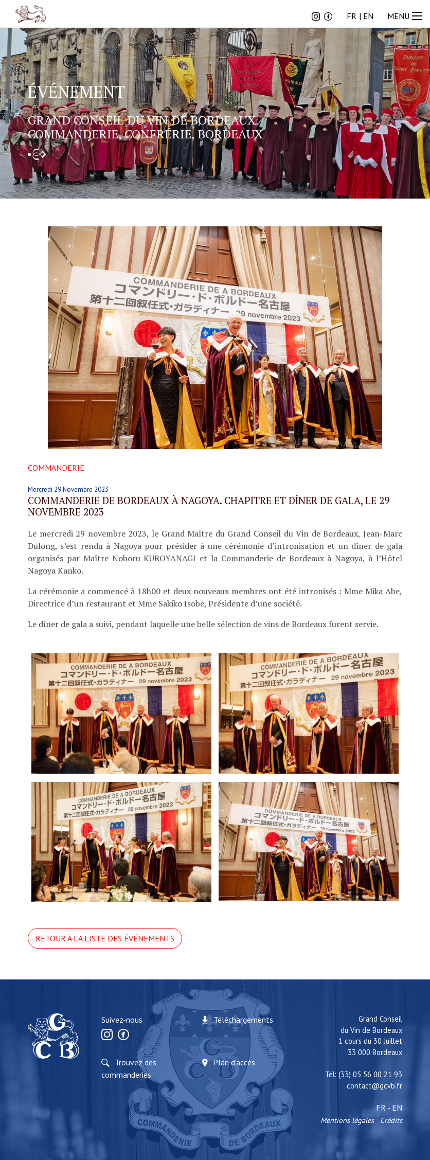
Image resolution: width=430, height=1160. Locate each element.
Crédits (391, 1120)
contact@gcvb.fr (374, 1086)
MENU (406, 16)
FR (351, 16)
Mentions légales (347, 1120)
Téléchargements (243, 1019)
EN (368, 16)
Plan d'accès (234, 1062)
